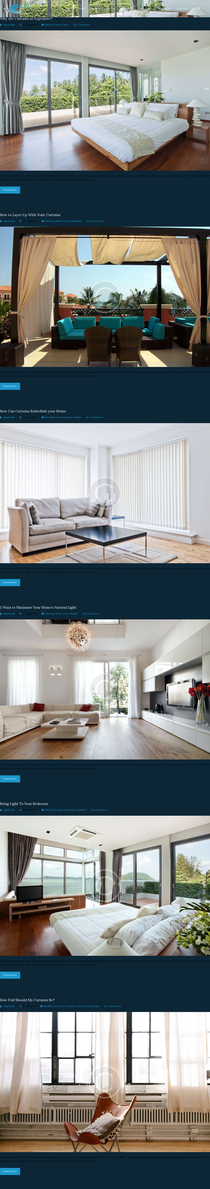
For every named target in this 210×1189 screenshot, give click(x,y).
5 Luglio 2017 (29, 1011)
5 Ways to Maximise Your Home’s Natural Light (40, 610)
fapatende (9, 25)
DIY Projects (51, 419)
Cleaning (49, 25)
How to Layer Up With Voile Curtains (31, 216)
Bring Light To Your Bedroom (25, 807)
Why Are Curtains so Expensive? (27, 19)
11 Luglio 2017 (30, 25)
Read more (10, 190)
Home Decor (62, 25)
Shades (77, 419)
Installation (76, 222)
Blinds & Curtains (54, 813)
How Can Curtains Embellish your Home (34, 413)
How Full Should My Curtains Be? (28, 1004)
